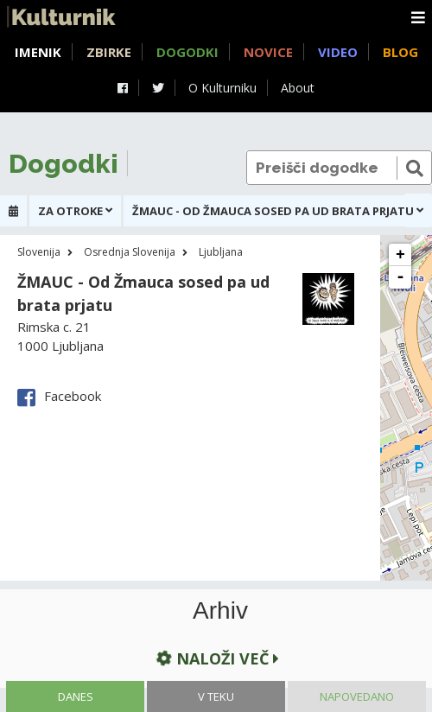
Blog (400, 51)
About (297, 87)
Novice (268, 51)
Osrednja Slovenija (129, 252)
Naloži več (216, 658)
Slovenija (38, 252)
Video (338, 51)
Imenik (38, 51)
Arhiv (220, 611)
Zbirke (108, 51)
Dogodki (187, 51)
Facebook (59, 395)
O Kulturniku (222, 87)
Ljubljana (221, 252)
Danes (75, 696)
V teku (216, 696)
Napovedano (357, 696)
